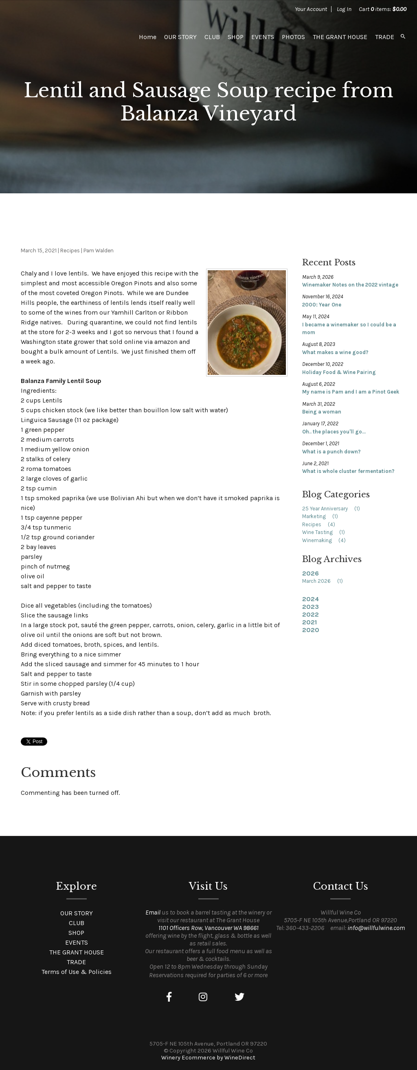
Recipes (321, 524)
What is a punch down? (331, 452)
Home (147, 37)
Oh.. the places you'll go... (334, 432)
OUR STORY (180, 37)
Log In (344, 9)
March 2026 (325, 581)
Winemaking (326, 540)
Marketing (322, 516)
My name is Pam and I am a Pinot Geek (350, 392)
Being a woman (321, 412)
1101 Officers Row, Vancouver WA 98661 (208, 928)
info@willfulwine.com (376, 928)
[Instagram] (203, 997)
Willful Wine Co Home (68, 36)
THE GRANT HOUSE (340, 37)
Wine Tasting (326, 532)
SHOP (236, 37)
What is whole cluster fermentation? (348, 471)
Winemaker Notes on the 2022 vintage (350, 285)
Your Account (311, 9)
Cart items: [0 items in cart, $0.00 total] (382, 9)
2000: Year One (321, 305)
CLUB (212, 37)
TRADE (384, 37)
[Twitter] (239, 997)
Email (152, 912)
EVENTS (262, 37)
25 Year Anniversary (333, 508)
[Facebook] (169, 997)
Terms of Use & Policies (77, 972)
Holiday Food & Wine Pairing (339, 372)
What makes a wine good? (335, 352)
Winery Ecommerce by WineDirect (208, 1057)
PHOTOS (293, 37)
